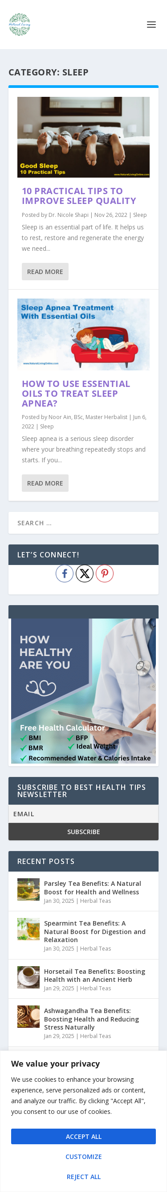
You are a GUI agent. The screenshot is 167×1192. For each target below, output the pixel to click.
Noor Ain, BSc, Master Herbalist (88, 417)
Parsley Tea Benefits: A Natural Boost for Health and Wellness (92, 887)
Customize (83, 1156)
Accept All (84, 1136)
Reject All (84, 1176)
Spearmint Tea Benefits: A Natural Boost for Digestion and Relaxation (95, 931)
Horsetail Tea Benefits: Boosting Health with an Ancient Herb (94, 975)
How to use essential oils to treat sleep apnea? (76, 393)
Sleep (140, 215)
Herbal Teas (95, 901)
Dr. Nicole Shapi (69, 215)
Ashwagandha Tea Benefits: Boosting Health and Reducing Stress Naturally (91, 1018)
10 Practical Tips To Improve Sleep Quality (79, 196)
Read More (45, 271)
